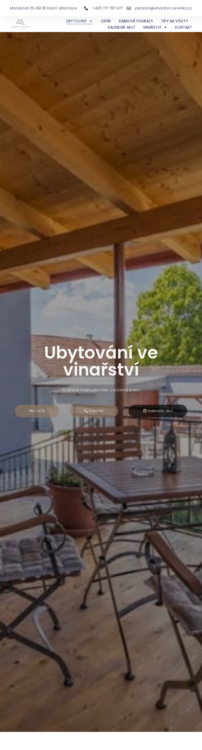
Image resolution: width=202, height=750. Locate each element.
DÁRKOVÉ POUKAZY (136, 21)
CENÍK (106, 21)
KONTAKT (183, 27)
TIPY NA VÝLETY (174, 21)
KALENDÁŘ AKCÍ (121, 27)
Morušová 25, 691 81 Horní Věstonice (43, 8)
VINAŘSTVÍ (155, 27)
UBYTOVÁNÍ (79, 21)
